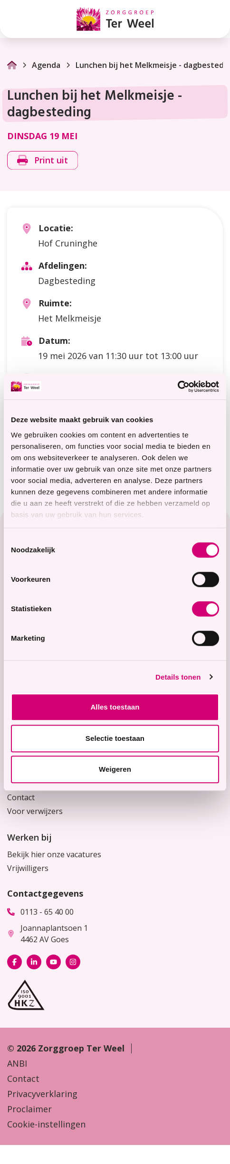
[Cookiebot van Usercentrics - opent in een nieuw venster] (177, 386)
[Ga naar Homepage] (12, 65)
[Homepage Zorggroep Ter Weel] (115, 19)
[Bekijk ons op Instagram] (73, 962)
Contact (21, 797)
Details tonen (178, 677)
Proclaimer (29, 1109)
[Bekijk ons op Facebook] (14, 962)
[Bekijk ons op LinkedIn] (34, 962)
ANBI (17, 1063)
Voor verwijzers (35, 811)
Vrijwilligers (27, 868)
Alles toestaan (114, 707)
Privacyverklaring (42, 1093)
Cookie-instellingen (46, 1124)
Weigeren (115, 769)
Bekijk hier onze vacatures (54, 854)
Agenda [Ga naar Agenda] (40, 65)
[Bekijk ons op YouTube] (53, 962)
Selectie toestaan (115, 738)
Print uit (42, 160)
